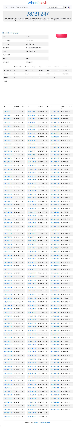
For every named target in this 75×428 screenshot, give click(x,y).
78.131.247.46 (8, 276)
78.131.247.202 (55, 219)
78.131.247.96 (31, 147)
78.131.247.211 (55, 251)
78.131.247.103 (32, 172)
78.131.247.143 (32, 316)
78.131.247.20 (8, 183)
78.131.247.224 (55, 298)
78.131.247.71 (8, 366)
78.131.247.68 (8, 355)
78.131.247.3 (7, 122)
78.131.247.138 (32, 298)
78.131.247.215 (55, 266)
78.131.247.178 (55, 133)
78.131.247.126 (32, 255)
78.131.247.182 (55, 147)
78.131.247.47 (8, 280)
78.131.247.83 (8, 409)
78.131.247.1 (7, 115)
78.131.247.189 (55, 172)
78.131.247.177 (55, 129)
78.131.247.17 (8, 172)
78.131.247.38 (8, 248)
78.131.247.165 (32, 395)
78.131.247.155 (32, 359)
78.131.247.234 (55, 334)
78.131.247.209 (55, 244)
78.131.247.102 (32, 169)
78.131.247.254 (55, 405)
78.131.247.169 (32, 409)
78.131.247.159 (32, 373)
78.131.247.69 (8, 359)
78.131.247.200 (55, 212)
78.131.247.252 (55, 398)
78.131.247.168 (32, 405)
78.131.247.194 (55, 190)
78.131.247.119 (32, 230)
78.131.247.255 (55, 409)
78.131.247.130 (32, 269)
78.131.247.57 (8, 316)
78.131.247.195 (55, 194)
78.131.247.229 (55, 316)
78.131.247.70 (8, 362)
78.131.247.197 (55, 201)
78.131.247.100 (32, 162)
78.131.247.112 (32, 205)
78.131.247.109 (32, 194)
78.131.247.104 (32, 176)
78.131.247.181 (55, 144)
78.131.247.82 (8, 405)
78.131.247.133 (32, 280)
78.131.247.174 (55, 119)
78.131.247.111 (32, 201)
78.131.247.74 (8, 377)
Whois (17, 7)
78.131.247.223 (55, 294)
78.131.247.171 (32, 416)
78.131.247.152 (32, 348)
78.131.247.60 (8, 327)
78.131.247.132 (32, 276)
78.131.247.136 (32, 291)
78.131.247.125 (32, 251)
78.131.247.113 (32, 208)
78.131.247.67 (8, 352)
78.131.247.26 (8, 205)
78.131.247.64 (8, 341)
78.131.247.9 (7, 144)
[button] (69, 6)
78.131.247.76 (8, 384)
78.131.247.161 (32, 380)
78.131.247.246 (55, 377)
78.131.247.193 (55, 187)
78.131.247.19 (8, 180)
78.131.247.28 (8, 212)
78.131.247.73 (8, 373)
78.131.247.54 (8, 305)
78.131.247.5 (7, 129)
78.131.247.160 (32, 377)
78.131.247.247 (55, 380)
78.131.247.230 (55, 319)
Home (7, 7)
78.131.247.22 (8, 190)
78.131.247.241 (55, 359)
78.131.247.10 (8, 147)
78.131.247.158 (32, 370)
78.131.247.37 (8, 244)
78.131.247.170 (32, 413)
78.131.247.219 (55, 280)
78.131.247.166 (32, 398)
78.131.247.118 (32, 226)
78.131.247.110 (32, 197)
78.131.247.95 (31, 144)
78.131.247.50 (8, 291)
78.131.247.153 (32, 352)
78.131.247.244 (55, 370)
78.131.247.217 (55, 273)
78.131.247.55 (8, 309)
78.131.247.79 (8, 395)
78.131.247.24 (8, 197)
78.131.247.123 (32, 244)
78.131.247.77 (8, 387)
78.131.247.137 (32, 294)
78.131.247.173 (55, 115)
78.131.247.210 (55, 248)
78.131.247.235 (55, 337)
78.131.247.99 (31, 158)
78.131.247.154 (32, 355)
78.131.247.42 (8, 262)
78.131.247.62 (8, 334)
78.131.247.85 (8, 416)
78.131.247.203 (55, 223)
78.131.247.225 (55, 301)
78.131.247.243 (55, 366)
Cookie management (44, 422)
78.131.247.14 (8, 162)
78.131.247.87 (31, 115)
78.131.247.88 (31, 119)
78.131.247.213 (55, 258)
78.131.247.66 (8, 348)
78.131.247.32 (8, 226)
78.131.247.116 (32, 219)
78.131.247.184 (55, 154)
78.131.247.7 (7, 137)
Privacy (36, 422)
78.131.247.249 (55, 387)
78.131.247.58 (8, 319)
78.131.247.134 (32, 284)
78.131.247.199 (55, 208)
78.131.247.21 (8, 187)
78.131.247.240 (55, 355)
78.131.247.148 (32, 334)
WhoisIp (34, 2)
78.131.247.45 (8, 273)
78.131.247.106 (32, 183)
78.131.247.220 (55, 284)
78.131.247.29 (8, 215)
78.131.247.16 (8, 169)
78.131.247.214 (55, 262)
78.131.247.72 (8, 370)
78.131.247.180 (55, 140)
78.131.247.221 (55, 287)
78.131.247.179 (55, 137)
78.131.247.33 (8, 230)
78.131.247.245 (55, 373)
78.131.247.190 (55, 176)
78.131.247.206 (55, 233)
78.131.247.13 (8, 158)
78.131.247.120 (32, 233)
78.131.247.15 (8, 165)
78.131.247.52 (8, 298)
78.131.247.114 (32, 212)
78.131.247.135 (32, 287)
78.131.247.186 (55, 162)
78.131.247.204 (55, 226)
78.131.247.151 (32, 344)
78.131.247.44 (8, 269)
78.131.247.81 (8, 402)
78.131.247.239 (55, 352)
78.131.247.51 (8, 294)
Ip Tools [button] (12, 7)
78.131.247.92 (31, 133)
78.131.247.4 (7, 126)
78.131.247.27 (8, 208)
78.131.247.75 (8, 380)
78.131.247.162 (32, 384)
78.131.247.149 (32, 337)
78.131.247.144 (32, 319)
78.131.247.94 (31, 140)
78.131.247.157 (32, 366)
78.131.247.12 (8, 154)
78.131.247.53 (8, 301)
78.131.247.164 (32, 391)
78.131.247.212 (55, 255)
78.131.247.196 (55, 197)
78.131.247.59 (8, 323)
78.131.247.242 (55, 362)
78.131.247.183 (55, 151)
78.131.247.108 (32, 190)
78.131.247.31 (8, 223)
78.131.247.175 (55, 122)
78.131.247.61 (8, 330)
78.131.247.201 (55, 215)
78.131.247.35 (8, 237)
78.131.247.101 (32, 165)
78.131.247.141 (32, 309)
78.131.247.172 (55, 111)
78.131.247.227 (55, 309)
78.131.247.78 (8, 391)
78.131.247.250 (55, 391)
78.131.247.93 (31, 137)
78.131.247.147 (32, 330)
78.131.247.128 (32, 262)
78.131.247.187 (55, 165)
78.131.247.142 (32, 312)
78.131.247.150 (32, 341)
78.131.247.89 (31, 122)
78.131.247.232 (55, 327)
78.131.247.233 (55, 330)
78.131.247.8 (7, 140)
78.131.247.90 (31, 126)
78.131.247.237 (55, 344)
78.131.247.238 (55, 348)
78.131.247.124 (32, 248)
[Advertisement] (37, 27)
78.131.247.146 (32, 327)
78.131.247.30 (8, 219)
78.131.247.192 (55, 183)
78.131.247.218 (55, 276)
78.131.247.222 (55, 291)
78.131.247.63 (8, 337)
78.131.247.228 (55, 312)
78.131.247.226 (55, 305)
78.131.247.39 (8, 251)
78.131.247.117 (32, 223)
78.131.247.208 (55, 241)
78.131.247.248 (55, 384)
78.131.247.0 (7, 111)
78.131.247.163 (32, 387)
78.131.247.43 (8, 266)
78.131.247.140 (32, 305)
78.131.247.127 (32, 258)
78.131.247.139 (32, 301)
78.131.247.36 (8, 241)
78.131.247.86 (31, 111)
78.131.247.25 (8, 201)
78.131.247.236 (55, 341)
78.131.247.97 (31, 151)
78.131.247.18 (8, 176)
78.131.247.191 (55, 180)
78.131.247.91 (31, 129)
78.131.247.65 (8, 344)
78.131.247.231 (55, 323)
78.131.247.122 (32, 241)
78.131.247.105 (32, 180)
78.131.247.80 (8, 398)
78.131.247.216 (55, 269)
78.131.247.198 (55, 205)
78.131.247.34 (8, 233)
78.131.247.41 (8, 258)
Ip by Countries (24, 7)
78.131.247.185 (55, 158)
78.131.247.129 (32, 266)
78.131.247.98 (31, 154)
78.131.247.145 (32, 323)
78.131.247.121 (32, 237)
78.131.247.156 (32, 362)
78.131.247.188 (55, 169)
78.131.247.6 (7, 133)
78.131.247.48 (8, 284)
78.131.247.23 (8, 194)
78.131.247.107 (32, 187)
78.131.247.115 (32, 215)
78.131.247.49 (8, 287)
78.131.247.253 (55, 402)
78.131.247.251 (55, 395)
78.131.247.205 (55, 230)
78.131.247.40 (8, 255)
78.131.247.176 (55, 126)
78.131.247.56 (8, 312)
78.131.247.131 (32, 273)
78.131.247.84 (8, 413)
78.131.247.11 (8, 151)
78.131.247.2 (7, 119)
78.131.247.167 (32, 402)
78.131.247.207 (55, 237)
